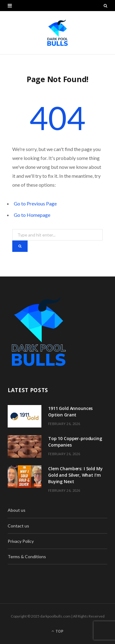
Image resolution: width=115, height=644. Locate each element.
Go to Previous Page (35, 203)
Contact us (18, 525)
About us (16, 510)
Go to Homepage (32, 215)
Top (57, 631)
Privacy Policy (21, 541)
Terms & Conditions (27, 556)
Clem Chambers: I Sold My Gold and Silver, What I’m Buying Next (75, 475)
